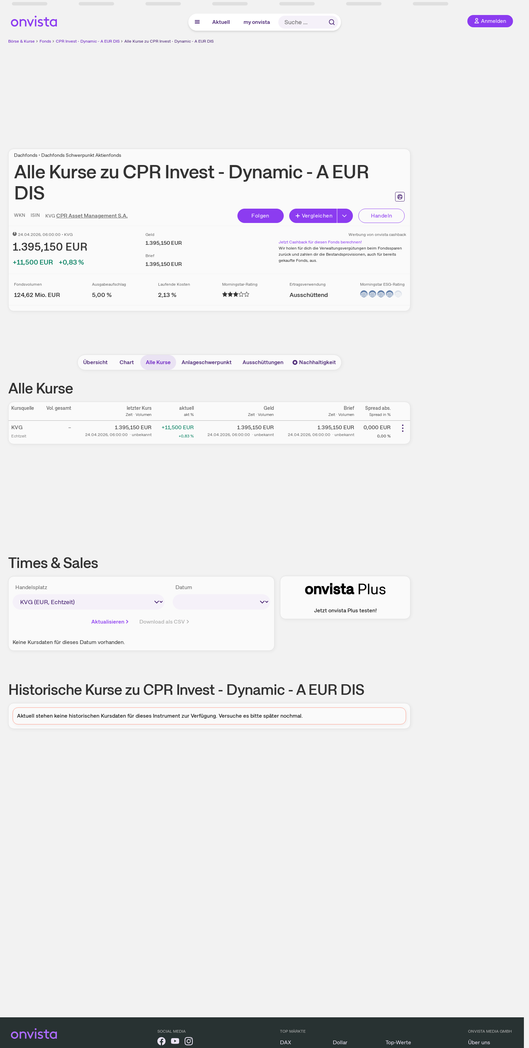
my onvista (257, 22)
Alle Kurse (158, 362)
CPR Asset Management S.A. (92, 215)
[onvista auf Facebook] (161, 1042)
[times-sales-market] (88, 602)
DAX (285, 1042)
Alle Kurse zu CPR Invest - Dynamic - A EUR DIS (169, 41)
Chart (127, 362)
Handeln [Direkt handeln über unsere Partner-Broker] (381, 215)
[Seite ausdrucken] (400, 196)
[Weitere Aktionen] (402, 428)
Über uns (479, 1042)
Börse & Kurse (21, 41)
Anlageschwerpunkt (207, 362)
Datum (183, 587)
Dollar (340, 1042)
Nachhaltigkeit (314, 362)
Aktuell (221, 22)
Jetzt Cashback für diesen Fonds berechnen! (320, 242)
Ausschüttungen (263, 362)
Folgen (260, 215)
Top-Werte (398, 1042)
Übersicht (95, 362)
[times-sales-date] (221, 602)
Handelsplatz (31, 587)
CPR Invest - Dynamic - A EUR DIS (88, 41)
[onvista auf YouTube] (175, 1042)
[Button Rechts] (345, 216)
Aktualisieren (110, 621)
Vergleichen (313, 215)
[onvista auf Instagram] (189, 1042)
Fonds (45, 41)
